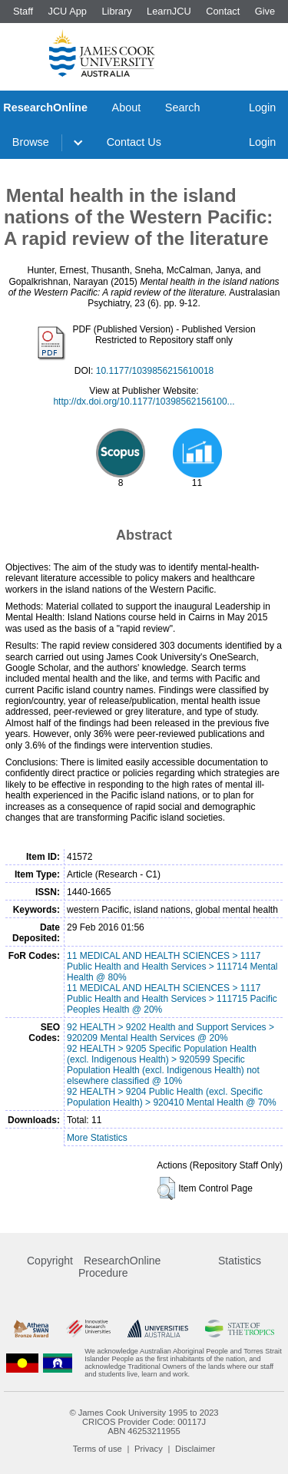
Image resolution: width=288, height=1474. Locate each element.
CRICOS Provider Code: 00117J (144, 1421)
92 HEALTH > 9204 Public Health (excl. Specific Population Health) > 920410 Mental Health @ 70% (171, 1097)
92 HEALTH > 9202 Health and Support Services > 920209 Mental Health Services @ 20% (170, 1032)
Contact (223, 11)
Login (262, 107)
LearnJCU (169, 11)
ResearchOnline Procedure (119, 1266)
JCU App (67, 11)
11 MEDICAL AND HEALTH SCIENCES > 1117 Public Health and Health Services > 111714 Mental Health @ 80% (172, 966)
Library (116, 11)
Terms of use (97, 1448)
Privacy (148, 1448)
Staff (23, 11)
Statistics (239, 1260)
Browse (30, 142)
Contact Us (134, 142)
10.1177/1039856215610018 (155, 370)
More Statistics (97, 1137)
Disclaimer (195, 1448)
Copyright (50, 1260)
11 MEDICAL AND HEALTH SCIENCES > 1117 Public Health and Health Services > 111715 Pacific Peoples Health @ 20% (172, 999)
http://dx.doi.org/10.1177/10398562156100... (143, 401)
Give (265, 11)
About (126, 107)
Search (182, 107)
